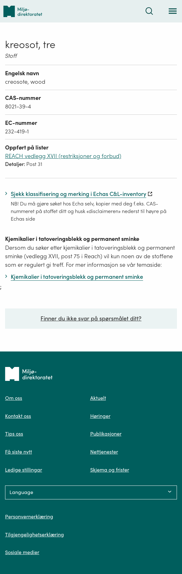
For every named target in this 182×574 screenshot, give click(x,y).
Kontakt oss (18, 416)
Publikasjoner (106, 433)
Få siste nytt (18, 452)
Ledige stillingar (23, 470)
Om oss (13, 398)
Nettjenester (104, 452)
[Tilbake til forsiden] (23, 11)
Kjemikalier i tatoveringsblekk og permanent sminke (72, 238)
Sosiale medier (22, 552)
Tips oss (14, 433)
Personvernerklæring (29, 516)
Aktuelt (98, 398)
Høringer (100, 416)
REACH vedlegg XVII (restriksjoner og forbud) (63, 156)
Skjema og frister (109, 470)
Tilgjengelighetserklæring (34, 534)
